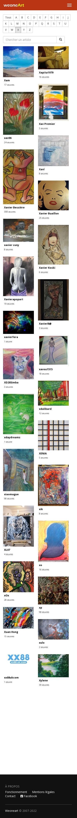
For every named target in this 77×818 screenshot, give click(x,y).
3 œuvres (43, 328)
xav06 (7, 138)
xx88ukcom (11, 677)
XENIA (43, 453)
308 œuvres (9, 211)
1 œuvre (8, 341)
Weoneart (11, 811)
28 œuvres (9, 599)
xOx (6, 595)
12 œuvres (44, 413)
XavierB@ (45, 323)
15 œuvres (9, 636)
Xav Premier (47, 124)
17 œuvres (9, 84)
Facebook (29, 796)
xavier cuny (11, 245)
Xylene (43, 680)
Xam (7, 80)
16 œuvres (44, 77)
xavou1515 (46, 369)
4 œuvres (8, 554)
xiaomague (11, 494)
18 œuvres (44, 373)
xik (41, 509)
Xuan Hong (11, 632)
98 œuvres (9, 498)
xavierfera (11, 337)
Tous (8, 17)
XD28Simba (11, 382)
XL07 (7, 550)
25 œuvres (44, 217)
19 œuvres (9, 303)
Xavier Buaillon (49, 213)
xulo (42, 642)
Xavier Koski (47, 268)
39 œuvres (44, 684)
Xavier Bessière (14, 207)
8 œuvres (43, 173)
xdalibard (45, 409)
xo (40, 565)
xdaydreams (12, 437)
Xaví (42, 169)
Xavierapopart (13, 299)
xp (40, 607)
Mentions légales (43, 792)
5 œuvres (43, 128)
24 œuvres (9, 142)
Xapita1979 (46, 72)
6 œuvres (43, 272)
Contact (10, 796)
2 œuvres (43, 647)
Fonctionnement (16, 792)
